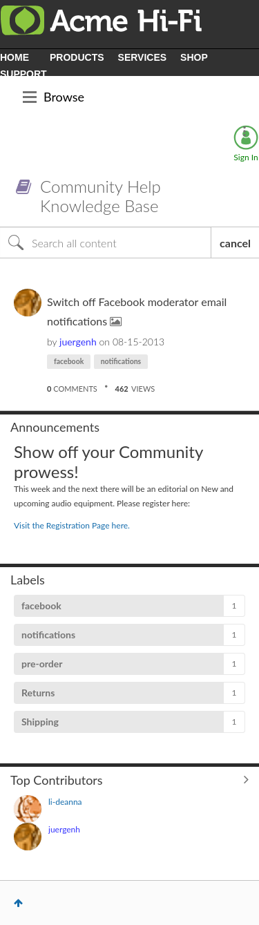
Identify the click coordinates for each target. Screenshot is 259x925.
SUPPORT (23, 73)
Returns (38, 692)
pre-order (41, 663)
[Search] (105, 242)
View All (129, 779)
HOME (14, 57)
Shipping (40, 721)
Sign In (245, 157)
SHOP (194, 57)
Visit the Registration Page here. (72, 525)
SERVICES (142, 57)
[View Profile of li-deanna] (65, 802)
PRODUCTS (77, 57)
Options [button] (244, 131)
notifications (121, 361)
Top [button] (18, 903)
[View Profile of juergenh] (78, 341)
